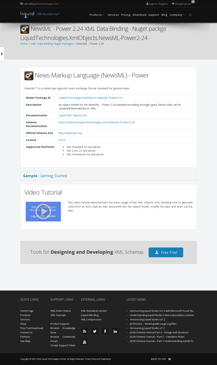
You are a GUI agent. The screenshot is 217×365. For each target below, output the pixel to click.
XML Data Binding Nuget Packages (52, 43)
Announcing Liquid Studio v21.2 (147, 319)
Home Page (26, 310)
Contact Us (26, 332)
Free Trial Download (31, 328)
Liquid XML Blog (89, 315)
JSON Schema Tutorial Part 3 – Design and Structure (159, 332)
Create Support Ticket (63, 345)
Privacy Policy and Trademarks (98, 359)
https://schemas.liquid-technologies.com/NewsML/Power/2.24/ (97, 122)
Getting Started (45, 175)
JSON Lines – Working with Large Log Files (153, 323)
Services (25, 319)
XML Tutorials (58, 315)
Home (24, 43)
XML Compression (91, 319)
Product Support (60, 323)
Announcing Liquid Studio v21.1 (147, 328)
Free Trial (166, 252)
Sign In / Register (157, 3)
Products (25, 315)
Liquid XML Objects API (73, 115)
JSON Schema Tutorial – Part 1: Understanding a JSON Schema (165, 341)
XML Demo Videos (61, 310)
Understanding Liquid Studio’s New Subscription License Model (165, 315)
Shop (23, 323)
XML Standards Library (94, 310)
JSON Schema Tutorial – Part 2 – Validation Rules (157, 336)
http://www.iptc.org (70, 133)
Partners (25, 336)
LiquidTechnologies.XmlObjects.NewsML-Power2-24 (90, 97)
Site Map (25, 341)
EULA (62, 140)
